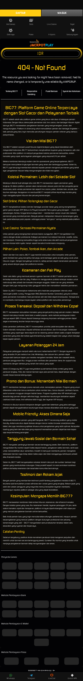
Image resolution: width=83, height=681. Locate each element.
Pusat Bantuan (52, 91)
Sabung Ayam (72, 32)
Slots (31, 21)
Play (49, 45)
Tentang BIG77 (12, 91)
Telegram (31, 676)
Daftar (20, 13)
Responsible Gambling (32, 93)
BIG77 (35, 670)
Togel (72, 21)
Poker (31, 32)
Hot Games (10, 21)
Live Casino (52, 21)
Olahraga (10, 32)
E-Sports (51, 32)
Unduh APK (72, 676)
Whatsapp (11, 676)
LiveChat (51, 676)
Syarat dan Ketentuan (71, 91)
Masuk (62, 13)
